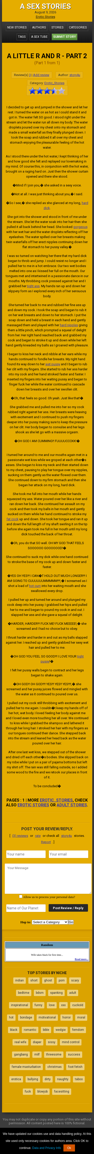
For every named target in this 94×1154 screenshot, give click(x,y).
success (74, 1054)
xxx (63, 1005)
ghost (48, 980)
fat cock (13, 519)
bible (46, 1030)
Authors (39, 27)
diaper (37, 1042)
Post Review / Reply (68, 908)
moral (81, 1017)
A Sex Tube (39, 37)
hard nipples (69, 325)
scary (75, 980)
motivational (47, 1017)
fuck (28, 1091)
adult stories (72, 805)
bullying (33, 1079)
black (13, 1030)
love (52, 1005)
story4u (74, 75)
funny (38, 1005)
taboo (79, 1079)
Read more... (81, 959)
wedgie (61, 1030)
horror (66, 1017)
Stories (57, 27)
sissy (51, 1042)
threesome (53, 1054)
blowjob (42, 1091)
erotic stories (33, 805)
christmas (54, 1067)
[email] (68, 854)
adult (72, 993)
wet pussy (52, 364)
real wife (20, 1042)
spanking (56, 993)
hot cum (35, 586)
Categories (78, 27)
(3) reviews (20, 836)
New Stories (17, 27)
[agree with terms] (20, 896)
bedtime (23, 993)
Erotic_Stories (54, 83)
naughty (62, 1079)
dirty (48, 1079)
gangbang (21, 1054)
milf (37, 1054)
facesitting (61, 1091)
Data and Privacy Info (46, 1148)
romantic (30, 1030)
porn (62, 980)
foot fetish (75, 1067)
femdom (78, 1030)
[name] (26, 854)
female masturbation (26, 1067)
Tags (22, 37)
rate (38, 836)
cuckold (77, 1005)
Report (46, 842)
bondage (26, 1017)
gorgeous (80, 227)
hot (11, 1017)
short (34, 980)
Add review (41, 75)
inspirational (19, 1005)
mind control (70, 1042)
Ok (69, 1148)
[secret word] (26, 908)
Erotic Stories (45, 17)
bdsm (40, 993)
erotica (16, 1079)
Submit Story (64, 37)
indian (19, 980)
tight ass (33, 286)
